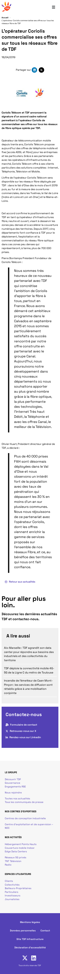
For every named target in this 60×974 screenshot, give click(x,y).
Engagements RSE (15, 786)
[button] (55, 7)
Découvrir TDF (13, 779)
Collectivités (12, 884)
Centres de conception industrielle (25, 818)
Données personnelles (23, 930)
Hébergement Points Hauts (20, 844)
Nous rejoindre (13, 792)
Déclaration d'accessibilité (30, 947)
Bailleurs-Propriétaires (18, 888)
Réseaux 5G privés (15, 857)
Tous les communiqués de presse (24, 802)
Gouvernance (12, 782)
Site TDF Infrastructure (30, 939)
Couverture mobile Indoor (20, 847)
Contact (45, 930)
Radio (8, 864)
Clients (9, 880)
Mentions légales (30, 922)
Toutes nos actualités (17, 798)
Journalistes (12, 899)
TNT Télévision (13, 861)
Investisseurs (12, 895)
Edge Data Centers (16, 851)
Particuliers (11, 891)
